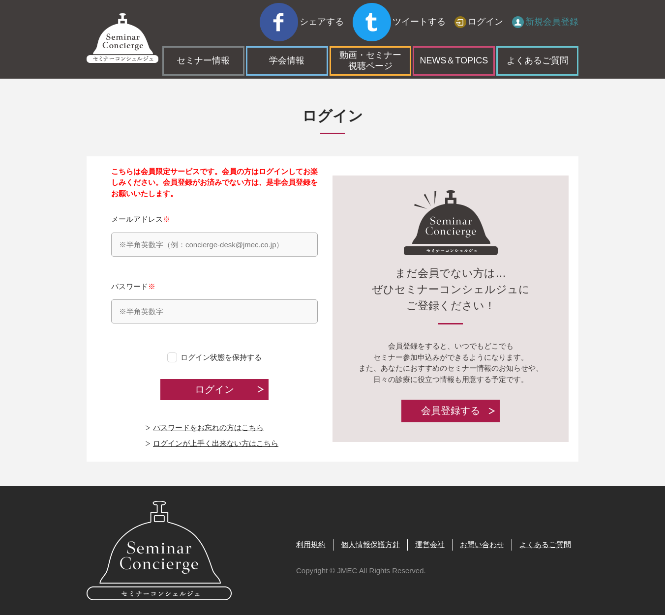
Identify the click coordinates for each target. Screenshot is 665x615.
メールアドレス (214, 236)
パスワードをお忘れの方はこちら (208, 427)
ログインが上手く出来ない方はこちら (215, 443)
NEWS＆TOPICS (454, 38)
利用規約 (311, 544)
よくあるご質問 (538, 38)
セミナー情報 (203, 38)
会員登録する (450, 411)
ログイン (485, 12)
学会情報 (286, 38)
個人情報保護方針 (370, 544)
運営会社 (430, 544)
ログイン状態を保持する (221, 357)
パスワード (214, 303)
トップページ (109, 69)
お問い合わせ (482, 544)
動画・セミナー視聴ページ (370, 38)
